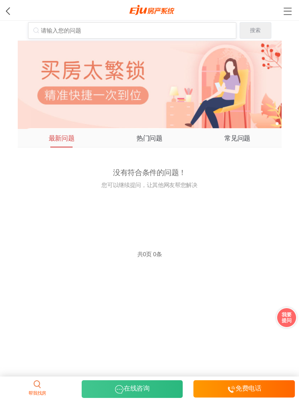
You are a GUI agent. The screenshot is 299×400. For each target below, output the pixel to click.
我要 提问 (286, 317)
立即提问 (149, 211)
